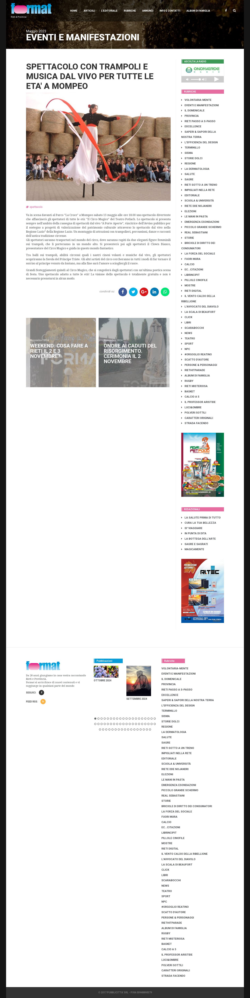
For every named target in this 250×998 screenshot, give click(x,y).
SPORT (187, 343)
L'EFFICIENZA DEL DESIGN (199, 142)
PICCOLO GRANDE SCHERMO (201, 227)
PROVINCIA (190, 115)
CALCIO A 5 (190, 396)
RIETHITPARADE (193, 370)
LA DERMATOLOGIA (195, 168)
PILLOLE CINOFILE (194, 280)
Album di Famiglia (198, 10)
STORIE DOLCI (191, 158)
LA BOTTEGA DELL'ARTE (198, 538)
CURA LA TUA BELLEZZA (198, 522)
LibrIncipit (190, 274)
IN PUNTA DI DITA (193, 533)
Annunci (147, 10)
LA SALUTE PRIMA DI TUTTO (201, 517)
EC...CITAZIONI (192, 269)
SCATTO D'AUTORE (195, 359)
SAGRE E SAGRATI (194, 544)
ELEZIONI (188, 211)
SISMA (187, 153)
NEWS (186, 333)
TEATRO (188, 338)
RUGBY (187, 381)
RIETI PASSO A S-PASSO (198, 121)
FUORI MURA (191, 259)
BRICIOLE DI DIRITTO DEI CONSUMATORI (186, 806)
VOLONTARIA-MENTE (196, 100)
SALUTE (188, 174)
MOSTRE (188, 285)
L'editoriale (109, 10)
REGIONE (188, 163)
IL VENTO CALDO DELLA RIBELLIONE (184, 853)
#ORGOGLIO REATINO (196, 354)
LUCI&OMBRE (191, 407)
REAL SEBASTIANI (194, 232)
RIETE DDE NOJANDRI (196, 206)
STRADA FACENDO (194, 423)
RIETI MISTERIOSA (194, 386)
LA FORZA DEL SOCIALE (198, 253)
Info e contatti (170, 10)
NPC (185, 349)
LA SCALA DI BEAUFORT (198, 312)
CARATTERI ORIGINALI (197, 418)
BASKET (188, 391)
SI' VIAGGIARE (191, 528)
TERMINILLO (190, 147)
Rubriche (130, 10)
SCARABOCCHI (192, 327)
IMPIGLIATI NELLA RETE (198, 190)
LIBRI (186, 322)
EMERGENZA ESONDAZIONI (200, 221)
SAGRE (187, 179)
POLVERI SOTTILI (193, 412)
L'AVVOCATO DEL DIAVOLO (200, 306)
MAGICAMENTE (192, 549)
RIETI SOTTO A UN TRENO (199, 184)
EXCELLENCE (191, 126)
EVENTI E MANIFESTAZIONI (200, 105)
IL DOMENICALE (193, 110)
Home (73, 10)
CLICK (186, 317)
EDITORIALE (190, 195)
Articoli (89, 10)
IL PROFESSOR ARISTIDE (198, 402)
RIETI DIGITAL (191, 290)
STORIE (187, 237)
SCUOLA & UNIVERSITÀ (197, 200)
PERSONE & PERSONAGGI (199, 365)
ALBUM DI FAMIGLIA (195, 375)
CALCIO (187, 264)
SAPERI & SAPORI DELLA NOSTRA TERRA (187, 700)
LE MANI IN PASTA (194, 216)
